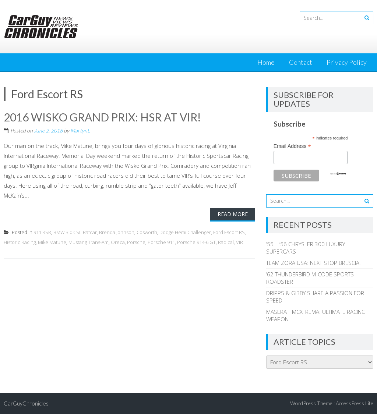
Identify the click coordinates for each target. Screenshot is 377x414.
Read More (233, 213)
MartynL (80, 130)
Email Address (292, 146)
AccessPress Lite (354, 403)
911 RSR (42, 232)
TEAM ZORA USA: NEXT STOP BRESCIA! (313, 262)
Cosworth (147, 232)
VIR (239, 242)
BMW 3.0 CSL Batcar (75, 232)
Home (266, 62)
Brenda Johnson (116, 232)
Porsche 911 (161, 242)
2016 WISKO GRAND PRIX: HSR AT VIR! (102, 117)
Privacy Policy (347, 62)
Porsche (136, 242)
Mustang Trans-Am (88, 242)
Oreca (118, 242)
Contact (300, 62)
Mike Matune (52, 242)
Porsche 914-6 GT (196, 242)
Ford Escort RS (229, 232)
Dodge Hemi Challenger (185, 232)
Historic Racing (20, 242)
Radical (226, 242)
